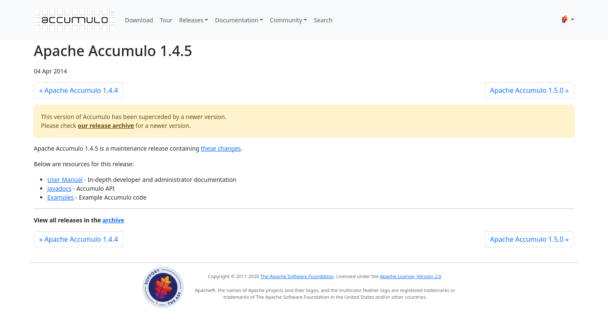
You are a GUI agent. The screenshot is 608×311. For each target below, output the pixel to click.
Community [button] (286, 20)
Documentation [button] (236, 20)
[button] (568, 19)
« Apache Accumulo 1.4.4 (78, 90)
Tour (166, 20)
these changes (221, 148)
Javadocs (59, 188)
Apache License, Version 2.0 (410, 276)
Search (323, 20)
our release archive (106, 126)
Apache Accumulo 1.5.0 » (529, 90)
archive (113, 220)
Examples (60, 197)
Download (139, 20)
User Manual (65, 180)
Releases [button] (191, 20)
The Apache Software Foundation (297, 276)
